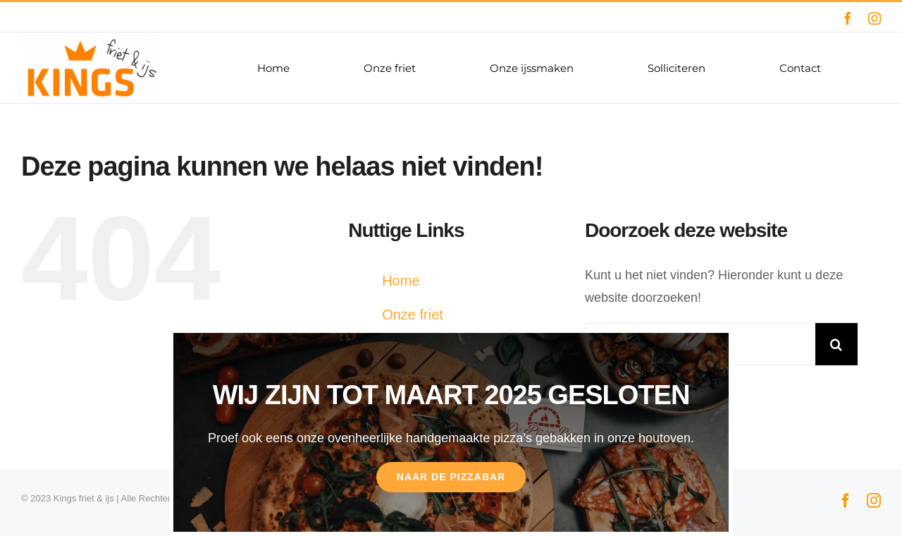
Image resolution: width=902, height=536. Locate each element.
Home (400, 280)
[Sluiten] (709, 349)
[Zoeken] (836, 344)
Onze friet (412, 314)
